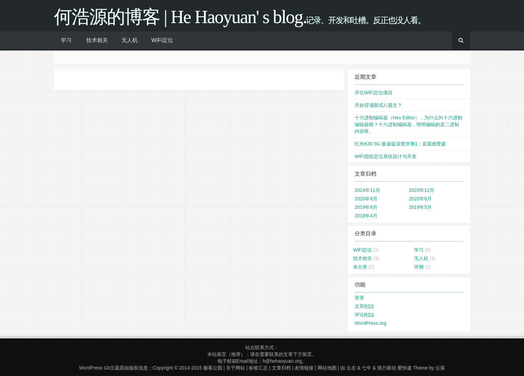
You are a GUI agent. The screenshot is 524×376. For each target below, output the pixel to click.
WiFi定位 (162, 40)
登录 (359, 297)
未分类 (360, 267)
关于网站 (235, 368)
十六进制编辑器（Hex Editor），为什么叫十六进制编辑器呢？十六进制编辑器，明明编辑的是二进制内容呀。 (408, 124)
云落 (440, 368)
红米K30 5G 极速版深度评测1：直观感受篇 (400, 143)
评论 (364, 314)
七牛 (366, 368)
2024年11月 (367, 190)
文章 (364, 306)
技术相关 (97, 40)
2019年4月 (366, 215)
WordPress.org (370, 323)
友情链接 (304, 368)
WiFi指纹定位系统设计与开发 (385, 156)
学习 (66, 40)
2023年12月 (421, 190)
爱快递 (404, 368)
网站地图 (327, 368)
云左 (351, 368)
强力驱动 (386, 368)
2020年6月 (420, 198)
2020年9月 (366, 198)
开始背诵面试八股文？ (378, 105)
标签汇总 (258, 368)
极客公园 (212, 368)
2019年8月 (366, 207)
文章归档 (281, 368)
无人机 (129, 40)
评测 (419, 267)
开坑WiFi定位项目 (374, 92)
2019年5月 (420, 207)
